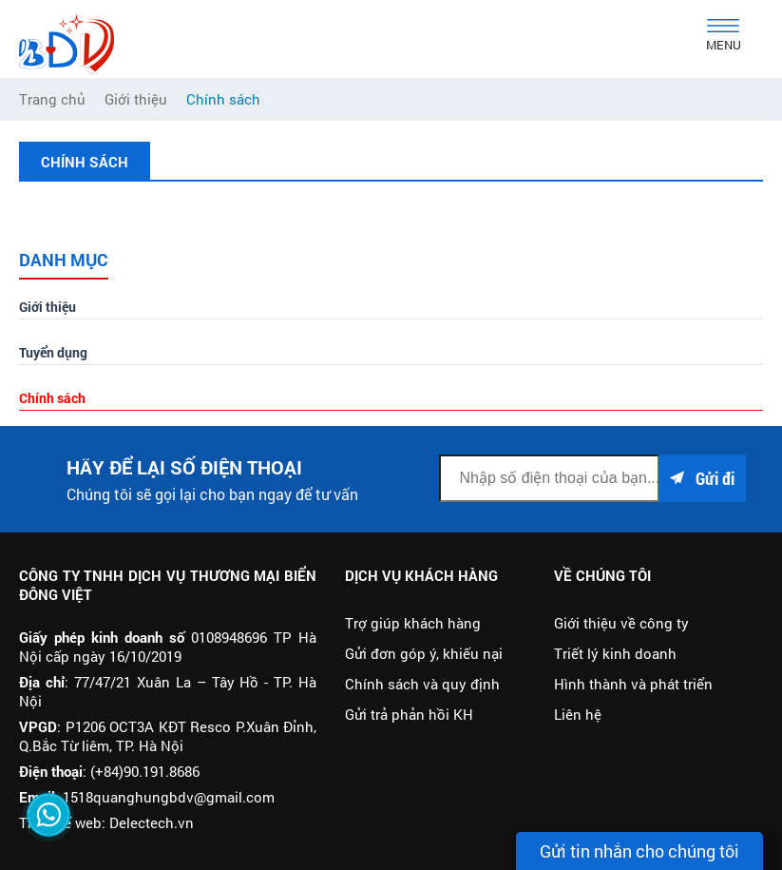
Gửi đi (702, 478)
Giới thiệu (47, 307)
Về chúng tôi (602, 575)
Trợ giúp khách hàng (413, 622)
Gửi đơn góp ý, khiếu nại (424, 653)
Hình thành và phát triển (633, 683)
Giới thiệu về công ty (621, 622)
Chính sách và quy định (422, 683)
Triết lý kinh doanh (615, 653)
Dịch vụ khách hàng (421, 575)
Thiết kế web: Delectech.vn (106, 822)
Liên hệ (577, 714)
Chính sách (52, 398)
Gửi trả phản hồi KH (409, 714)
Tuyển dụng (53, 352)
